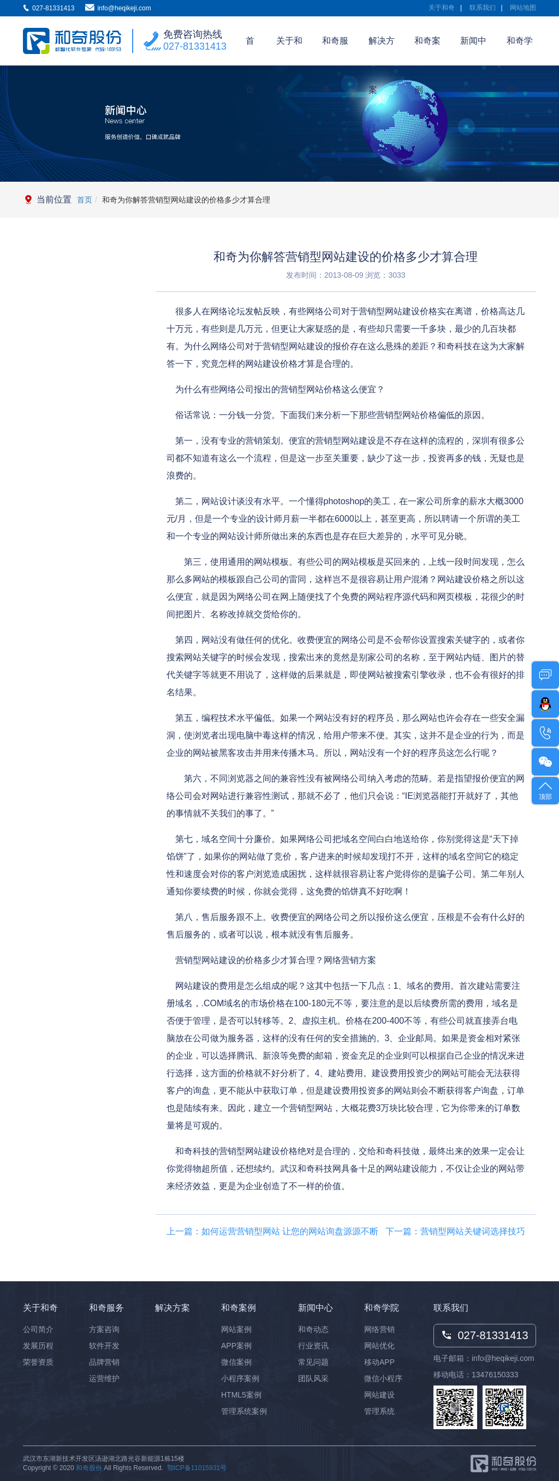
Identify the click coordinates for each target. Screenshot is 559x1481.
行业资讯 (313, 1345)
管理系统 (379, 1411)
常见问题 (313, 1362)
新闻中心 (473, 50)
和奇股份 (89, 1468)
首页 (250, 50)
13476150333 (495, 1374)
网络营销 (379, 1329)
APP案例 (236, 1345)
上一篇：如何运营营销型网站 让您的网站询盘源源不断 (272, 1231)
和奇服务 (335, 50)
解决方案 (381, 50)
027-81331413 (195, 46)
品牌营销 (104, 1362)
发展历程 (38, 1345)
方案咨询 (104, 1329)
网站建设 (379, 1394)
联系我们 (482, 7)
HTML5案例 (241, 1394)
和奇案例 (427, 50)
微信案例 (236, 1362)
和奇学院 (520, 50)
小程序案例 (240, 1378)
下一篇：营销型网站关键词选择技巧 (455, 1231)
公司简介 (38, 1329)
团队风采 (313, 1378)
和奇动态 (313, 1329)
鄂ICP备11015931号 (197, 1468)
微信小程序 (383, 1378)
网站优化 (379, 1345)
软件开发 (104, 1345)
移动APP (379, 1362)
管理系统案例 (244, 1411)
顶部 (545, 790)
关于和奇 (442, 7)
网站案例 (236, 1329)
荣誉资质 (38, 1362)
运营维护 (104, 1378)
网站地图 (523, 7)
